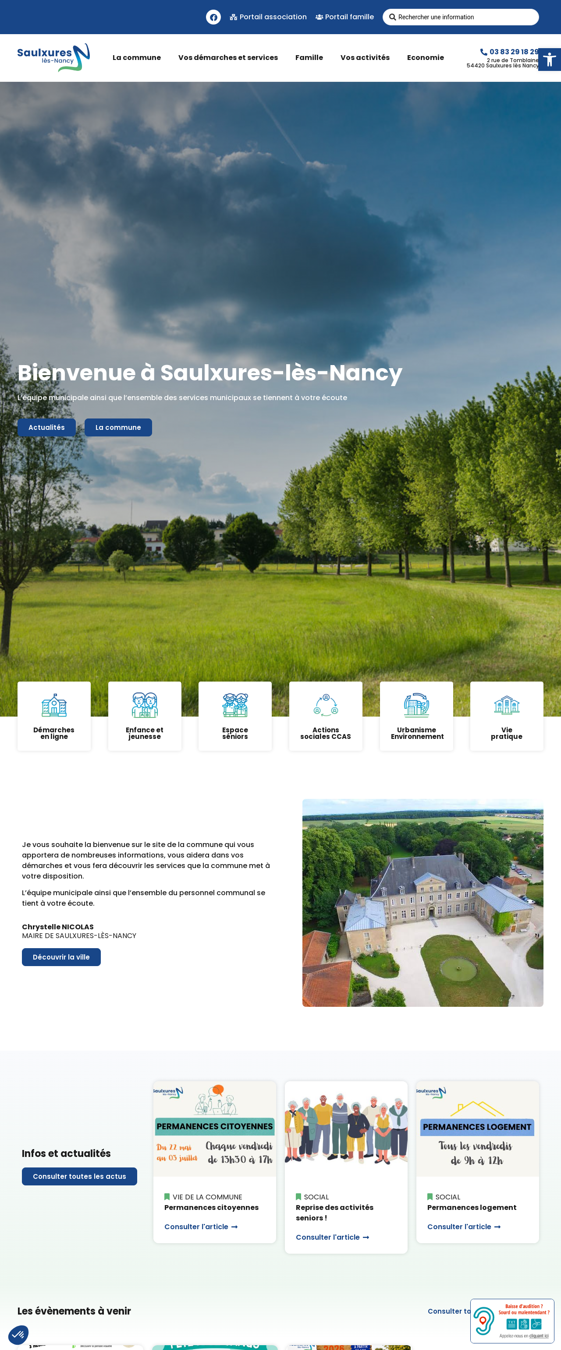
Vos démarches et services (230, 58)
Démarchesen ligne (54, 733)
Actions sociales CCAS (325, 733)
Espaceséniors (235, 733)
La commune (139, 58)
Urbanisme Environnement (417, 733)
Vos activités (367, 58)
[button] (549, 59)
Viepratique (507, 733)
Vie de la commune (207, 1197)
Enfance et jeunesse (144, 733)
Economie (427, 58)
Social (316, 1197)
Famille (311, 58)
